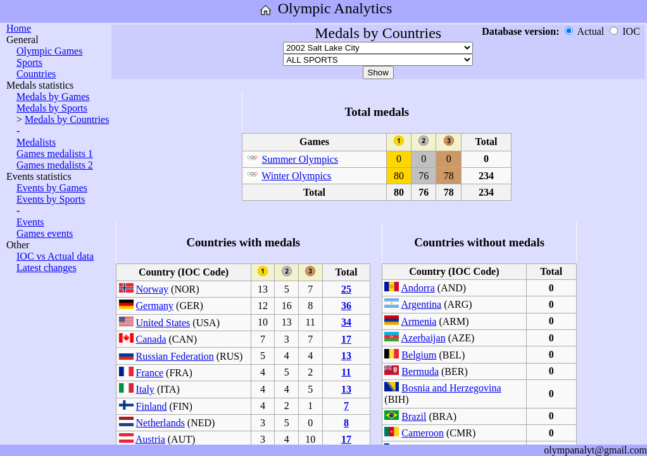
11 (346, 372)
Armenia (418, 321)
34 (346, 322)
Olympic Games (49, 51)
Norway (152, 289)
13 (346, 355)
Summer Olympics (300, 159)
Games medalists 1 (54, 153)
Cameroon (422, 433)
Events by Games (51, 187)
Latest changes (46, 267)
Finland (151, 406)
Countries (36, 73)
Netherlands (160, 422)
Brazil (413, 416)
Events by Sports (50, 199)
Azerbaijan (423, 337)
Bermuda (420, 371)
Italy (145, 389)
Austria (150, 439)
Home (18, 28)
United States (163, 322)
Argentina (421, 304)
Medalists (36, 142)
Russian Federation (175, 356)
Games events (44, 233)
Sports (29, 62)
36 (346, 305)
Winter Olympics (296, 175)
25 (346, 289)
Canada (151, 339)
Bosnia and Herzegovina (451, 388)
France (150, 372)
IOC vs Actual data (55, 256)
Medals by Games (53, 96)
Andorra (417, 287)
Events (30, 222)
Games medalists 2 (54, 165)
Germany (155, 305)
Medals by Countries (67, 119)
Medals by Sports (51, 108)
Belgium (418, 355)
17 (346, 339)
